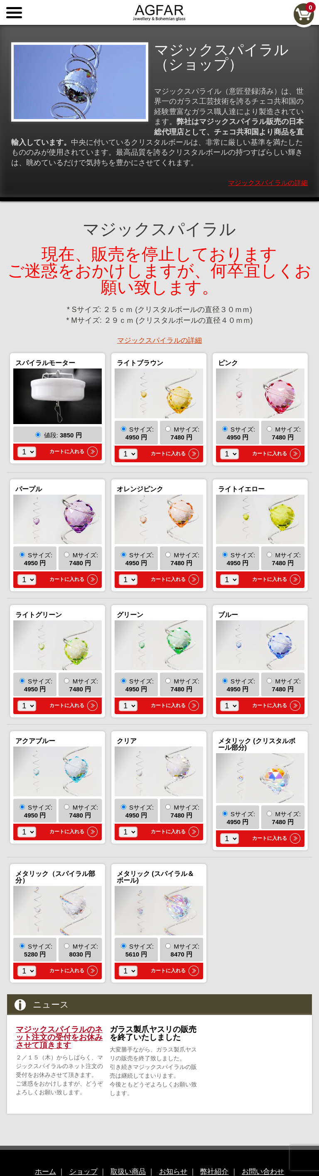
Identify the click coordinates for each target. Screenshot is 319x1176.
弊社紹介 (218, 1151)
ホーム (36, 1151)
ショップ (77, 1151)
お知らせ (174, 1151)
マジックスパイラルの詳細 (268, 162)
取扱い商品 (125, 1151)
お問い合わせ (271, 1151)
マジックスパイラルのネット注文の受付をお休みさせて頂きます (59, 1016)
